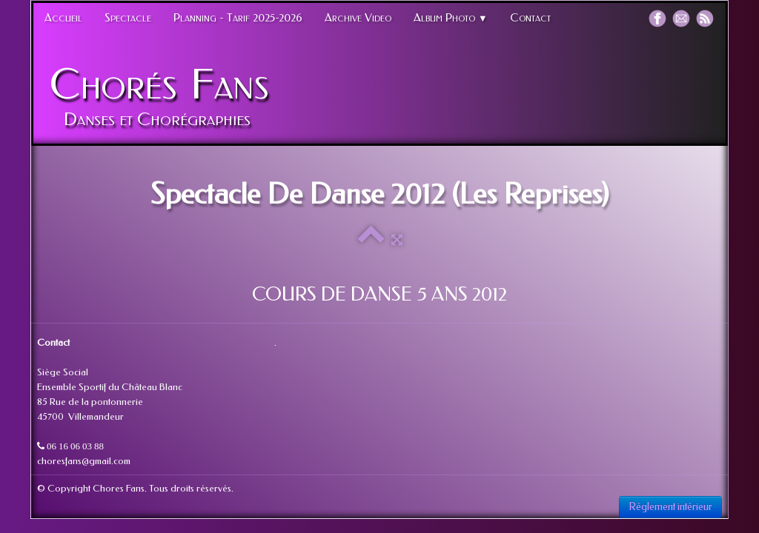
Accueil (63, 17)
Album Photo (451, 17)
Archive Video (358, 17)
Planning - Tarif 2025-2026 (237, 17)
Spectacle (128, 17)
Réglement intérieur (670, 506)
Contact (530, 17)
